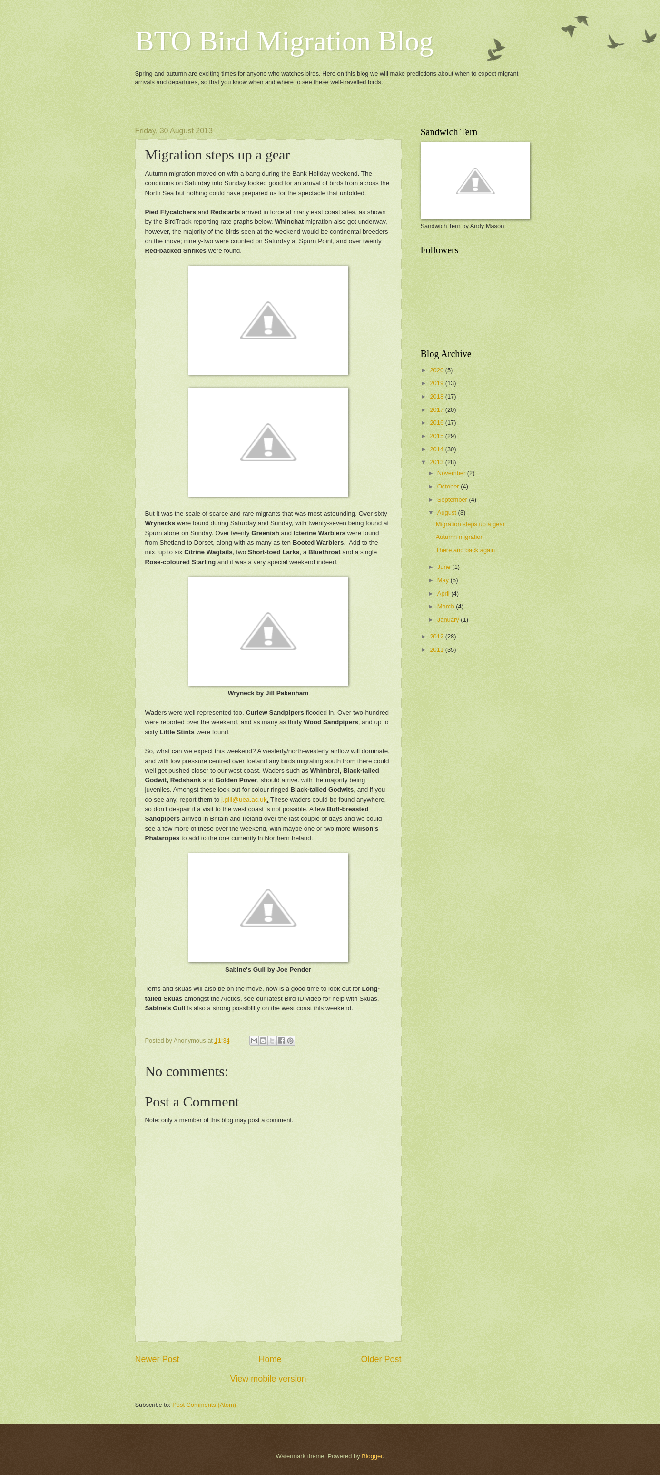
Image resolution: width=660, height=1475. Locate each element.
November (452, 473)
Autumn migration (460, 536)
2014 (437, 449)
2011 (437, 649)
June (445, 566)
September (453, 499)
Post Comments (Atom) (204, 1404)
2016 (437, 422)
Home (269, 1359)
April (444, 593)
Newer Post (157, 1359)
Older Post (381, 1359)
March (446, 606)
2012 (437, 636)
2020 (437, 370)
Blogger (372, 1456)
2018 (437, 396)
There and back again (465, 550)
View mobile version (268, 1379)
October (449, 486)
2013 (437, 462)
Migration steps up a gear (470, 524)
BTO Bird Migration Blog (284, 41)
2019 (437, 383)
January (449, 619)
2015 (437, 435)
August (447, 512)
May (444, 580)
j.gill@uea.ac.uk (244, 799)
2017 (437, 409)
